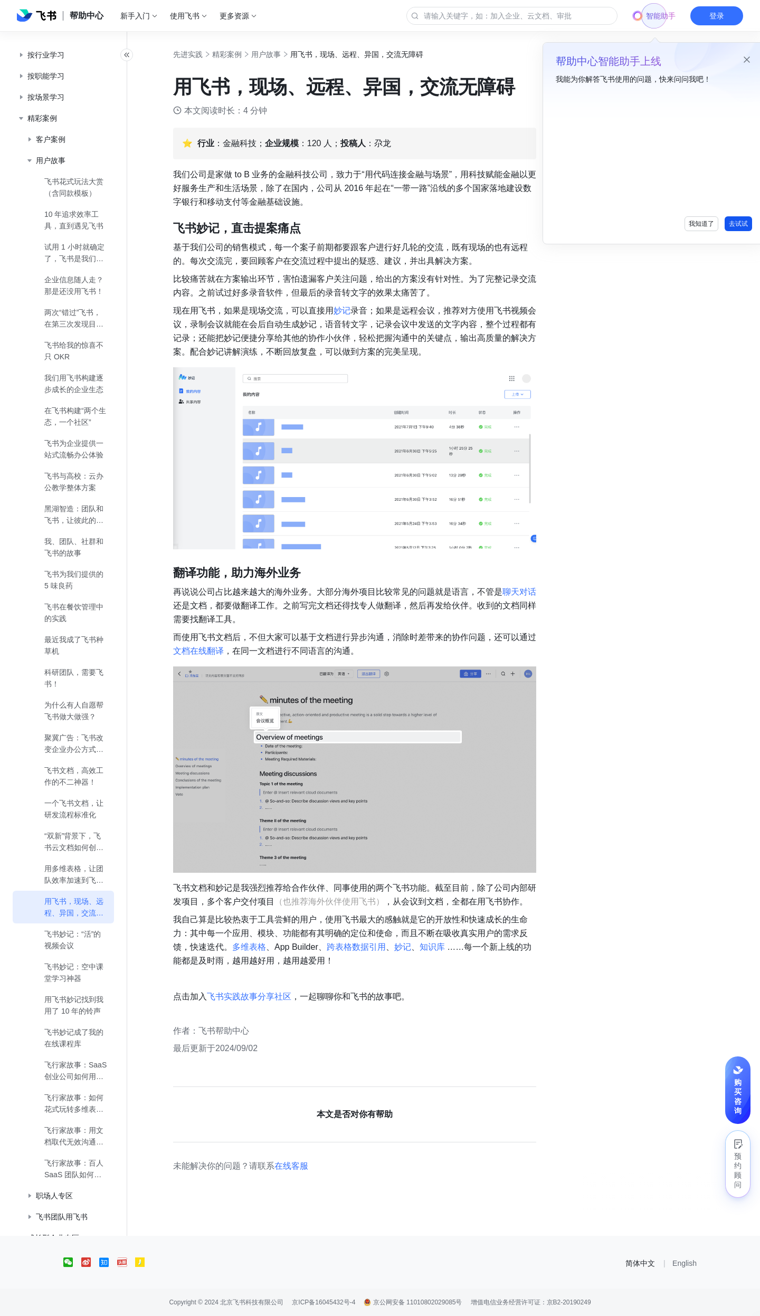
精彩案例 (238, 54)
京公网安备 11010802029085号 (413, 1302)
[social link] (72, 1262)
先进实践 (199, 54)
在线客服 (303, 1165)
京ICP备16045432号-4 (323, 1302)
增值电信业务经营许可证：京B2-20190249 (531, 1302)
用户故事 (277, 54)
